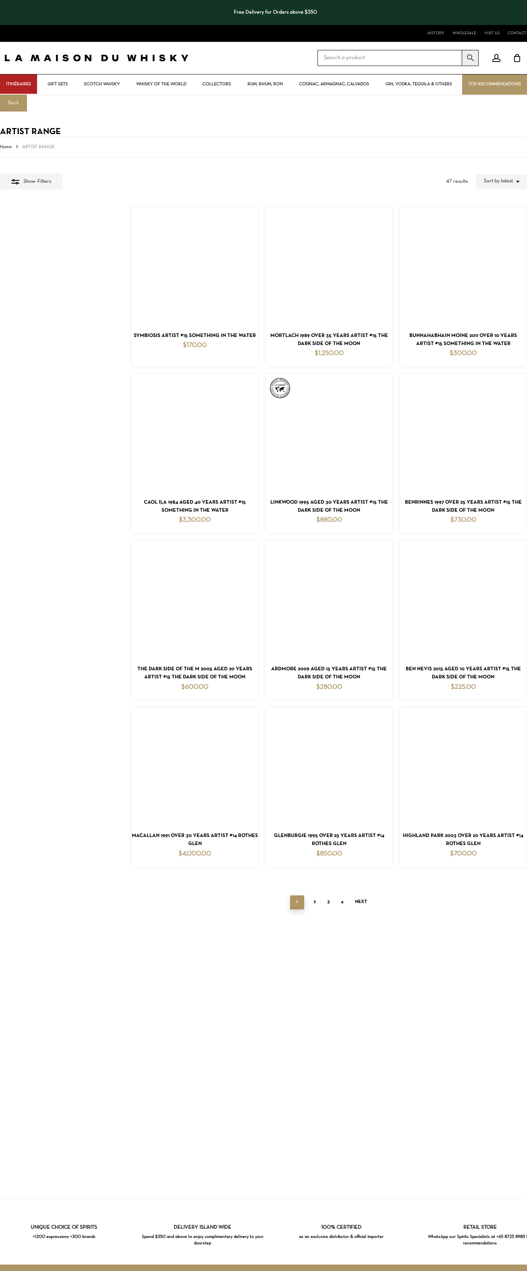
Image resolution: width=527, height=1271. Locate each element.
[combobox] (501, 181)
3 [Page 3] (262, 1061)
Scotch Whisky (102, 84)
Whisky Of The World (161, 84)
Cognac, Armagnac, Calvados (334, 84)
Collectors (216, 84)
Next (295, 1061)
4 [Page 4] (276, 1061)
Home (6, 147)
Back (13, 103)
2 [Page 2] (248, 1061)
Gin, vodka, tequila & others (419, 84)
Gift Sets (58, 84)
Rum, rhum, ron (265, 84)
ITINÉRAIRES (18, 84)
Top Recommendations (494, 84)
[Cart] (516, 58)
